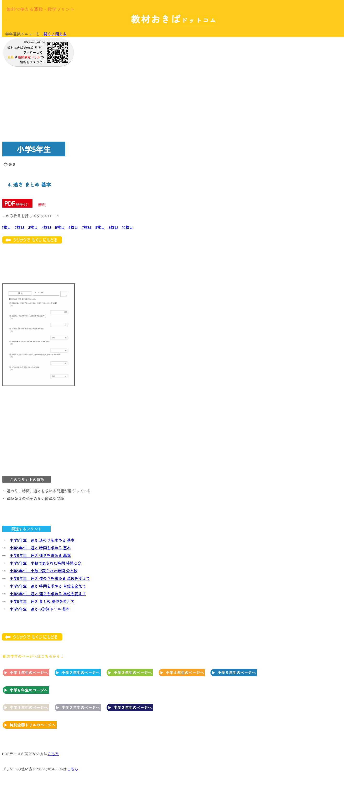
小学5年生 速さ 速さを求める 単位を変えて (48, 593)
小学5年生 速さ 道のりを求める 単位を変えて (50, 578)
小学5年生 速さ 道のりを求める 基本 (42, 540)
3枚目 (33, 227)
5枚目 (60, 227)
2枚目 (19, 227)
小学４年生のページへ (185, 672)
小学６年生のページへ (29, 690)
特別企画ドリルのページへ (32, 725)
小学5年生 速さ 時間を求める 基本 (40, 548)
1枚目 (6, 227)
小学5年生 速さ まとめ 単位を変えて (42, 601)
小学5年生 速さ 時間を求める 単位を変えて (48, 586)
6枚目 (73, 227)
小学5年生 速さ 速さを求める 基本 (40, 555)
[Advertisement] (303, 111)
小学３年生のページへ (132, 672)
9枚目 (113, 227)
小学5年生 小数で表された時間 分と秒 (43, 570)
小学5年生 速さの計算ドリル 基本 (40, 609)
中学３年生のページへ (132, 707)
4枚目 (46, 227)
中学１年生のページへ (29, 707)
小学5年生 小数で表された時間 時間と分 (45, 563)
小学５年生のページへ (236, 672)
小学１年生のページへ (29, 672)
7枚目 (86, 227)
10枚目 (127, 227)
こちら (53, 753)
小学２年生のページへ (80, 672)
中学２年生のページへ (80, 707)
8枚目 (100, 227)
